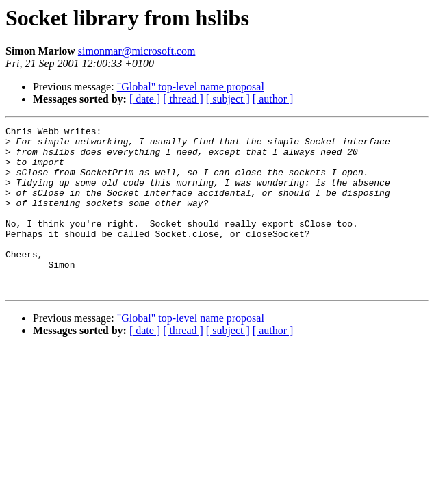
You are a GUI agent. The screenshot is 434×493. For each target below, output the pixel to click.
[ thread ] (183, 99)
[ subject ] (228, 99)
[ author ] (273, 99)
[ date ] (144, 99)
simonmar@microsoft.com (137, 51)
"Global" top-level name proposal (190, 86)
